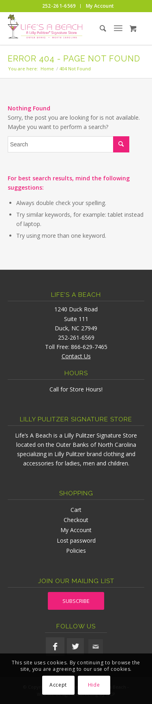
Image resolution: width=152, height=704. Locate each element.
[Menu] (118, 28)
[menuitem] (59, 6)
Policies (76, 550)
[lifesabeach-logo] (62, 28)
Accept (58, 684)
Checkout (76, 520)
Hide (94, 684)
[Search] (96, 28)
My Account (76, 530)
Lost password (76, 540)
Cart (76, 510)
